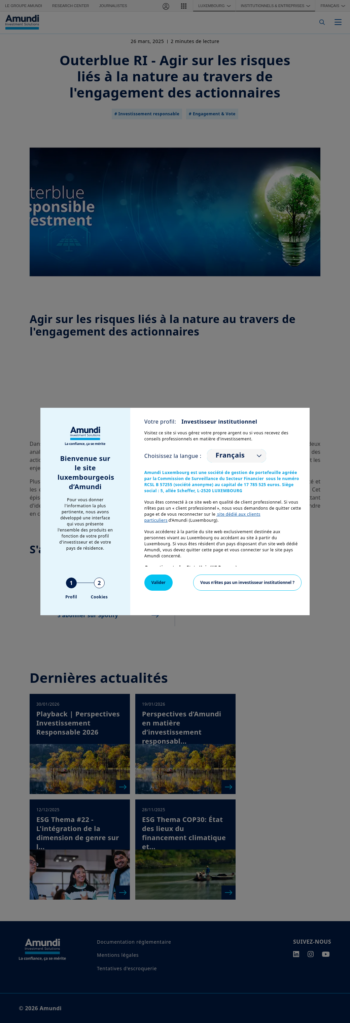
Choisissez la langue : (173, 456)
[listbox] (236, 456)
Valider (158, 582)
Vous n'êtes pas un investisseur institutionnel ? (247, 582)
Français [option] (230, 455)
